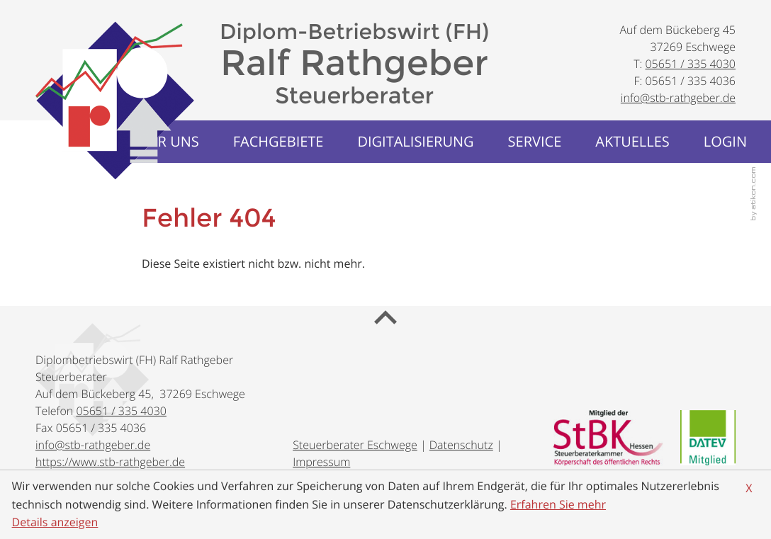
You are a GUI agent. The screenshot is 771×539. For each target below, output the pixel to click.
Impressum (321, 462)
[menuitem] (278, 141)
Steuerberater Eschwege (355, 445)
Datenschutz (461, 445)
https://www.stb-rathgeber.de (110, 462)
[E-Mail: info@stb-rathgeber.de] (678, 98)
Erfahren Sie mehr (558, 504)
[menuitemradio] (632, 141)
